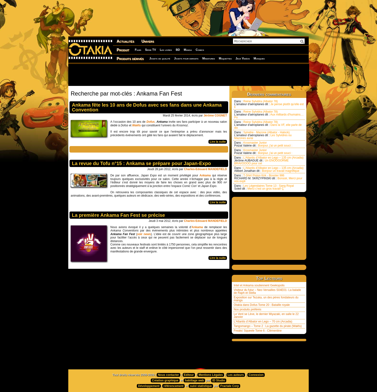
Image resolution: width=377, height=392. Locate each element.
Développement (148, 386)
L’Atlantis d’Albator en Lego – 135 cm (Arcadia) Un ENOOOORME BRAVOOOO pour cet (268, 160)
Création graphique (165, 380)
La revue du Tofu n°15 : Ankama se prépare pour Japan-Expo (141, 163)
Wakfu (136, 125)
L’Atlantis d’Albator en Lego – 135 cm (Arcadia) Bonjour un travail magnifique (268, 169)
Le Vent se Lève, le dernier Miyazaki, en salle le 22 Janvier (266, 315)
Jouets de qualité (159, 58)
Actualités (125, 41)
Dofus (150, 121)
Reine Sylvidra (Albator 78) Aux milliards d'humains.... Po (269, 114)
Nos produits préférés (247, 309)
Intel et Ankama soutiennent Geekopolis (259, 285)
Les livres (166, 49)
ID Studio (218, 380)
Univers (147, 41)
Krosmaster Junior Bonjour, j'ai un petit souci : (263, 144)
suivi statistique (201, 386)
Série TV (150, 49)
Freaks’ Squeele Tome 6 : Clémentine (258, 330)
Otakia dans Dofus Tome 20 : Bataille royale (262, 305)
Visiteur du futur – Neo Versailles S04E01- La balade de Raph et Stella (267, 291)
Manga (188, 49)
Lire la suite (218, 141)
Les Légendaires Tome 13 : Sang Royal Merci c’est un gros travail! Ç (264, 187)
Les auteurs (236, 375)
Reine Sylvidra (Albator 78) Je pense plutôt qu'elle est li (269, 104)
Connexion (256, 375)
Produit (123, 50)
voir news (144, 234)
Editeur (189, 375)
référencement (173, 386)
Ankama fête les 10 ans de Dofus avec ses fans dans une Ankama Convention (147, 107)
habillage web (194, 380)
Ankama (206, 175)
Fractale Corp (229, 386)
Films (138, 49)
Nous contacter (168, 375)
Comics (200, 49)
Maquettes (225, 58)
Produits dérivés (130, 59)
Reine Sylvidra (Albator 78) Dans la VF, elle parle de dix (268, 124)
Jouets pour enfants (186, 58)
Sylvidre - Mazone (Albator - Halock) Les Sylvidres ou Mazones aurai (263, 135)
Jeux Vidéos (242, 58)
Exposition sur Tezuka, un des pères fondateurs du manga (266, 299)
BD (178, 49)
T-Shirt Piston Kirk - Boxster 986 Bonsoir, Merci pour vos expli (268, 178)
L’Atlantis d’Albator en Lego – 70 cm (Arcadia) (263, 321)
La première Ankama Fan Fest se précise (118, 215)
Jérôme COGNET (215, 115)
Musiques (259, 58)
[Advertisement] (188, 74)
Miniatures (208, 58)
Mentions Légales (211, 375)
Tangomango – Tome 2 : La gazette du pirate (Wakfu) (268, 326)
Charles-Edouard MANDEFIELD (205, 169)
